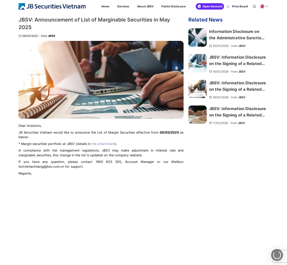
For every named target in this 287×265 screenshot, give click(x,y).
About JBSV (145, 6)
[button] (263, 6)
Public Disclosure (173, 6)
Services (123, 6)
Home (105, 6)
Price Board (237, 6)
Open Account (209, 6)
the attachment (103, 144)
